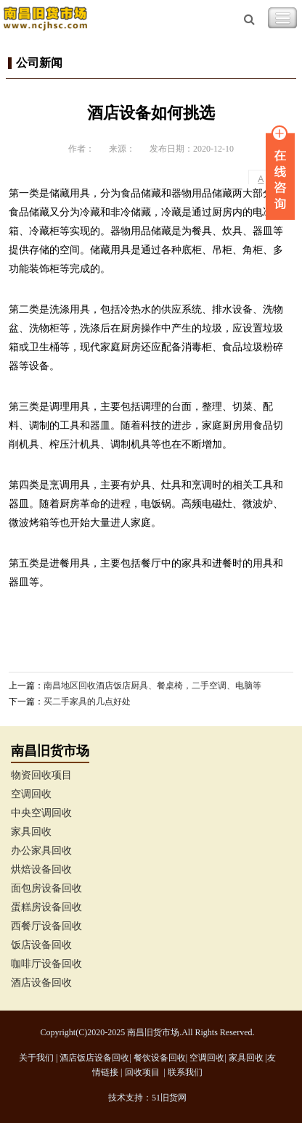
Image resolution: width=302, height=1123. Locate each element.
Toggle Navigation (282, 18)
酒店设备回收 (41, 982)
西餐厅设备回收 (46, 926)
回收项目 (142, 1072)
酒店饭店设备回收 (94, 1058)
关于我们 (36, 1058)
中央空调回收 (41, 812)
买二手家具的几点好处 (87, 701)
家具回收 (31, 831)
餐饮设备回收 (160, 1058)
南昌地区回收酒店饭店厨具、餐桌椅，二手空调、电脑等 (152, 685)
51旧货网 (169, 1098)
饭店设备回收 (41, 944)
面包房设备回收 (46, 888)
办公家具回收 (41, 850)
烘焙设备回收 (41, 869)
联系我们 (185, 1072)
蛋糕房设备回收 (46, 907)
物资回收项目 (41, 775)
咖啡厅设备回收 (46, 963)
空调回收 (31, 794)
